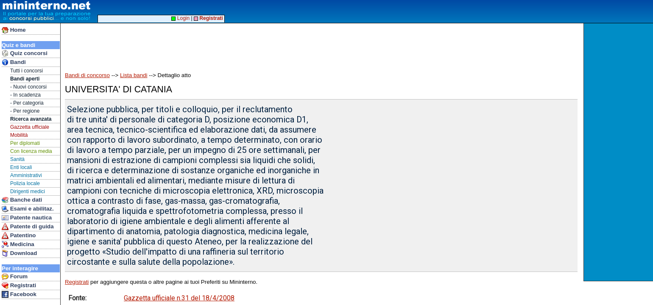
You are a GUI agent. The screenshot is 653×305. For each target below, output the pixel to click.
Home (14, 30)
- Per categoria (27, 103)
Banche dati (22, 200)
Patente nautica (27, 217)
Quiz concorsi (24, 53)
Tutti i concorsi (26, 71)
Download (19, 253)
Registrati (19, 285)
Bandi (14, 62)
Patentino (19, 235)
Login (180, 18)
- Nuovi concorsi (28, 87)
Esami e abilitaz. (28, 208)
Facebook (19, 294)
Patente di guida (28, 226)
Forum (15, 276)
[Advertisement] (619, 152)
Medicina (18, 244)
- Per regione (24, 111)
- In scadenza (25, 95)
